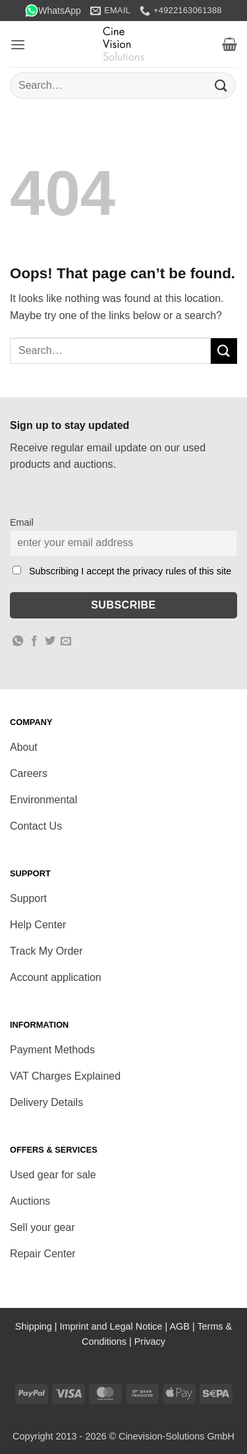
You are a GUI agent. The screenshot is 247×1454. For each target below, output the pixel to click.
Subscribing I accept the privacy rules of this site (130, 571)
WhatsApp (53, 10)
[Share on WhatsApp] (18, 641)
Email (22, 522)
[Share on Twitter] (50, 641)
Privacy (149, 1341)
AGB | (184, 1326)
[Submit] (221, 85)
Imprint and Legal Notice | (115, 1326)
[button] (18, 44)
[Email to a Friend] (66, 641)
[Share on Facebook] (34, 641)
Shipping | (37, 1326)
